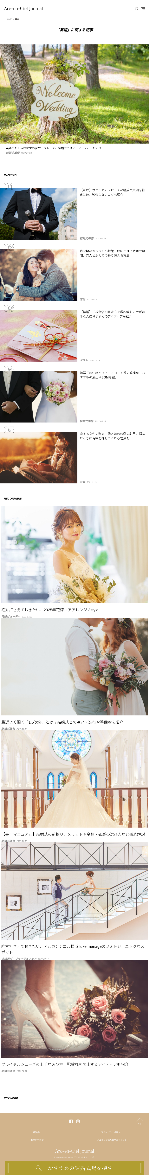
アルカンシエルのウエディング (112, 1140)
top (139, 1123)
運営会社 (37, 1132)
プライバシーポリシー (111, 1132)
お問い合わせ (37, 1140)
